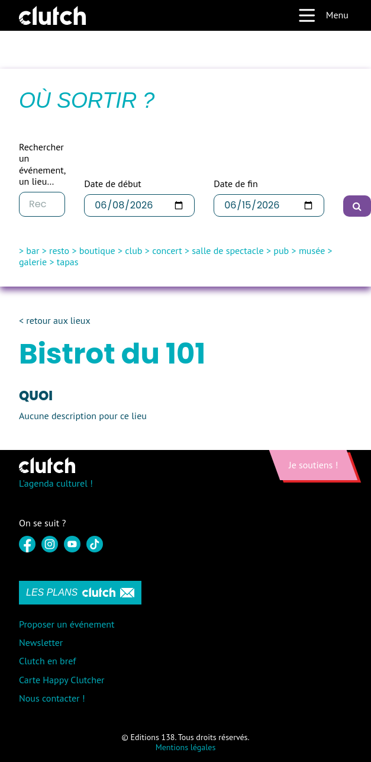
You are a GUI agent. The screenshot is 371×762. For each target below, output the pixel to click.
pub (281, 250)
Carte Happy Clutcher (62, 680)
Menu (323, 15)
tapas (68, 262)
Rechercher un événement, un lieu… (42, 164)
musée (312, 250)
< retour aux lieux (55, 320)
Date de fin (235, 183)
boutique (97, 250)
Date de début (112, 183)
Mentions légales (186, 747)
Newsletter (41, 642)
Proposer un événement (66, 624)
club (133, 250)
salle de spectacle (227, 250)
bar (32, 250)
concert (167, 250)
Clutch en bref (47, 661)
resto (59, 250)
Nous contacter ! (52, 698)
